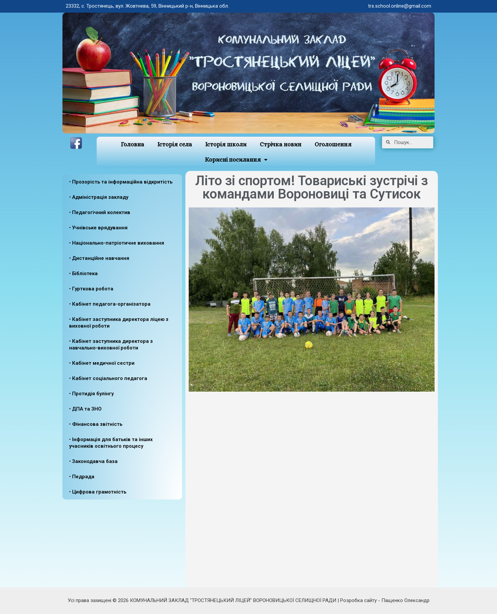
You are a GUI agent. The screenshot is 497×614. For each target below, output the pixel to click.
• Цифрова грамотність (97, 492)
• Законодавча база (93, 461)
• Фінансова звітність (95, 424)
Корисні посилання (236, 160)
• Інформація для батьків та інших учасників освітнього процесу (111, 442)
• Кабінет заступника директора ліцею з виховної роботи (118, 322)
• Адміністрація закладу (98, 197)
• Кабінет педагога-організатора (109, 304)
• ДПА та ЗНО (85, 409)
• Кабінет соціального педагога (108, 378)
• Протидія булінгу (91, 394)
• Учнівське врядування (98, 228)
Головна (132, 144)
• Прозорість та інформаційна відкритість (120, 182)
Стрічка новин (280, 144)
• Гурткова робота (91, 289)
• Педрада (81, 477)
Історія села (174, 144)
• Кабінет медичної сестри (102, 363)
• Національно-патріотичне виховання (116, 243)
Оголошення (333, 144)
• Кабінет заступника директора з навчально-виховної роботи (111, 344)
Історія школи (226, 144)
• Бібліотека (83, 273)
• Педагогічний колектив (99, 212)
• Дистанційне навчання (99, 258)
